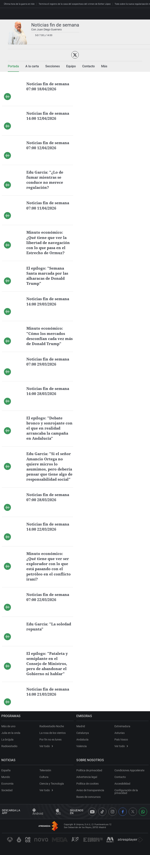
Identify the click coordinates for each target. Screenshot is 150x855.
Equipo (71, 66)
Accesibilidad (122, 787)
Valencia (82, 750)
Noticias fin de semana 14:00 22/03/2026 (48, 531)
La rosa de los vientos (52, 737)
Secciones (52, 66)
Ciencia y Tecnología (51, 787)
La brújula (8, 743)
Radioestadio (10, 750)
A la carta (32, 66)
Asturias (119, 737)
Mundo (6, 781)
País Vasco (121, 743)
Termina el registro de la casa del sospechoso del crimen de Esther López (75, 4)
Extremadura (122, 730)
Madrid (81, 730)
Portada (13, 66)
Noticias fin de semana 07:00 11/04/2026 (48, 205)
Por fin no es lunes (50, 743)
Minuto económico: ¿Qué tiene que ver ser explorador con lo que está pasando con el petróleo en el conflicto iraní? (48, 570)
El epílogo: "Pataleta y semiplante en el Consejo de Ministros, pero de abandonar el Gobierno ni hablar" (47, 668)
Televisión (45, 774)
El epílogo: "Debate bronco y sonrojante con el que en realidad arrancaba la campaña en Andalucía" (48, 427)
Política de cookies (88, 787)
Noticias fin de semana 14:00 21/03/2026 (48, 696)
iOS (58, 816)
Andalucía (83, 743)
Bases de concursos (89, 801)
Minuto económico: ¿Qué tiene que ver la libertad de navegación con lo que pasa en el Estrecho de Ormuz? (48, 242)
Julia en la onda (11, 737)
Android (37, 816)
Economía (8, 787)
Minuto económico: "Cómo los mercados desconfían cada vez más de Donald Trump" (49, 335)
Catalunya (83, 737)
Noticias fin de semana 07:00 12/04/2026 (48, 145)
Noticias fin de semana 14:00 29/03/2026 (48, 301)
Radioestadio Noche (51, 730)
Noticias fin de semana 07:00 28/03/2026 (48, 501)
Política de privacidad (90, 774)
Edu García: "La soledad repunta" (43, 631)
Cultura (43, 781)
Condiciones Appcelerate (129, 774)
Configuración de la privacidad (126, 796)
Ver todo (46, 750)
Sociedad (7, 794)
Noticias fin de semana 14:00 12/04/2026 (48, 116)
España (6, 774)
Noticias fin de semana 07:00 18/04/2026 (48, 86)
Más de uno (9, 730)
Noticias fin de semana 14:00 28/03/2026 (48, 390)
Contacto (120, 781)
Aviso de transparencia (91, 794)
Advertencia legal (87, 781)
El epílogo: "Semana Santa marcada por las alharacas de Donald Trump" (48, 275)
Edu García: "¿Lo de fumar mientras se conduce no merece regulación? (45, 180)
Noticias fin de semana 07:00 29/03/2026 (48, 361)
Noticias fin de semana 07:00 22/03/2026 (48, 601)
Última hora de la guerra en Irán (19, 4)
